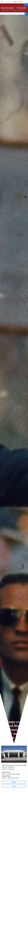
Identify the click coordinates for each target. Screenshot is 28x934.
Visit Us (14, 782)
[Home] (13, 8)
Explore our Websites (18, 1)
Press (14, 786)
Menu (26, 4)
